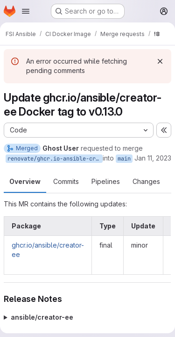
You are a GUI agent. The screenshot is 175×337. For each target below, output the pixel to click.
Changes (146, 181)
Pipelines (105, 181)
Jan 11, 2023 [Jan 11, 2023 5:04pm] (152, 158)
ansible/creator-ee (42, 317)
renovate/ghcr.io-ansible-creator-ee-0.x (55, 158)
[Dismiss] (160, 61)
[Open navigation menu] (25, 11)
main (124, 158)
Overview (25, 181)
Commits (66, 181)
